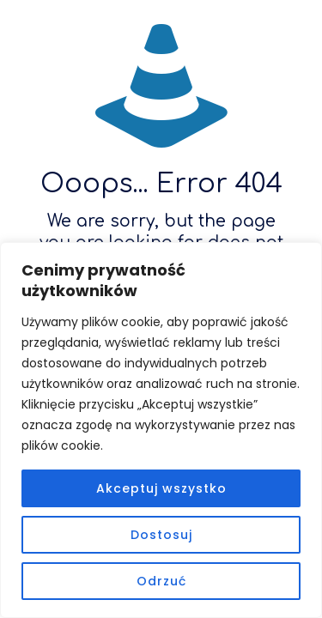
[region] (161, 430)
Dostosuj (161, 534)
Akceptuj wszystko (161, 488)
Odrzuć (161, 581)
